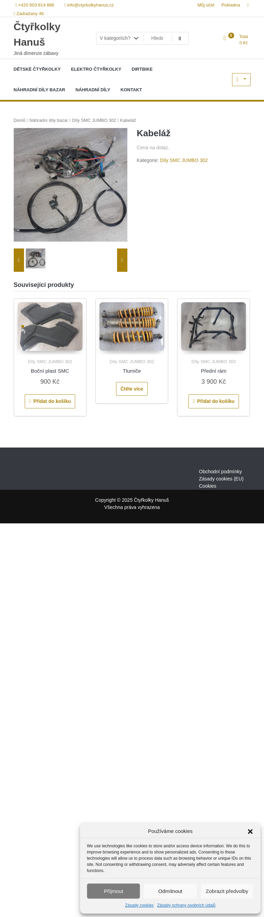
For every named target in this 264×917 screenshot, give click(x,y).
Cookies (208, 486)
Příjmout (113, 891)
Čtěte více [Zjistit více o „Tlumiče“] (131, 389)
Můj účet (205, 5)
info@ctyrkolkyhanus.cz (89, 5)
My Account (241, 79)
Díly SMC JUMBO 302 (94, 120)
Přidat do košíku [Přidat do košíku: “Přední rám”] (215, 401)
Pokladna (230, 5)
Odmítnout (170, 891)
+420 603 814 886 (35, 5)
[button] (250, 831)
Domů (19, 120)
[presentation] (19, 260)
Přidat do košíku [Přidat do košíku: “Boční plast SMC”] (52, 401)
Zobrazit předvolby (227, 891)
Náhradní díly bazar (49, 120)
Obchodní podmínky (220, 471)
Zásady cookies (139, 905)
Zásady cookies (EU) (221, 478)
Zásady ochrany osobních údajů (186, 905)
